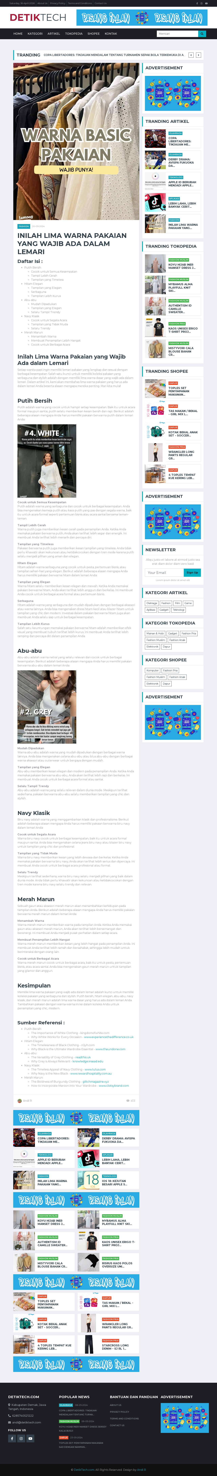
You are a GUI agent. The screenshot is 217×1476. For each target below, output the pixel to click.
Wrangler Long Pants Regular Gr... (117, 1326)
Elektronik (152, 646)
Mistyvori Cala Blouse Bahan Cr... (52, 1265)
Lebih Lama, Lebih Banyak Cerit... (116, 1161)
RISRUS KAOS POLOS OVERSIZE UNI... (117, 1265)
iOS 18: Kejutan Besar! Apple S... (114, 1182)
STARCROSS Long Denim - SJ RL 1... (115, 1347)
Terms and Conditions (80, 3)
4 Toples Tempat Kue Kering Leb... (54, 1347)
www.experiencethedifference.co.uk (109, 1037)
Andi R (141, 1469)
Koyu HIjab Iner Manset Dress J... (51, 1222)
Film (177, 603)
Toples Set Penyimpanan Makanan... (48, 1304)
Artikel (54, 33)
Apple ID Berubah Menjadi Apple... (51, 1161)
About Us (42, 3)
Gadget (164, 609)
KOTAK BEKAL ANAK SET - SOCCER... (52, 1326)
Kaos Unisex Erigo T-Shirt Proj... (118, 1243)
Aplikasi (108, 1155)
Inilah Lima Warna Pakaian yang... (52, 1182)
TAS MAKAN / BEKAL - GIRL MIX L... (117, 1304)
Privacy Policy (57, 3)
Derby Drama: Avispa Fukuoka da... (118, 1140)
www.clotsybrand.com (114, 1085)
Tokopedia (74, 33)
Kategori (35, 33)
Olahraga (44, 1133)
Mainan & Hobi (155, 633)
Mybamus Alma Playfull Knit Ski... (117, 1222)
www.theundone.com (110, 1049)
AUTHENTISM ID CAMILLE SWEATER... (52, 1243)
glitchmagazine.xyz (96, 1081)
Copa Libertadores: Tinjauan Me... (53, 1140)
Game (188, 603)
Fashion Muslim (47, 1216)
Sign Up (192, 572)
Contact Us (100, 3)
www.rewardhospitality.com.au (91, 1073)
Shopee (94, 33)
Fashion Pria (111, 1237)
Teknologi (45, 1155)
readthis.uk (83, 1057)
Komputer (152, 670)
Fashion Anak (177, 640)
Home (18, 33)
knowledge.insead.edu (88, 1061)
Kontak (111, 33)
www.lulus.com (95, 1069)
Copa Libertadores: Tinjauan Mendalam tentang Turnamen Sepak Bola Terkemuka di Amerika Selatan (126, 55)
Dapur (42, 1296)
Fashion (24, 226)
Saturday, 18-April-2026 (22, 3)
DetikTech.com (84, 1469)
